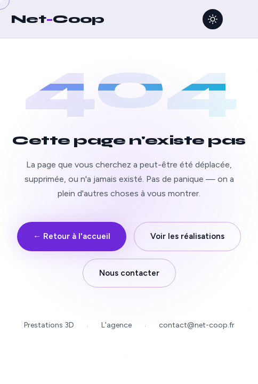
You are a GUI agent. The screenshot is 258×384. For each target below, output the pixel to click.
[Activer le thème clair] (213, 19)
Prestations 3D (49, 325)
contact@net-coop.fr (197, 325)
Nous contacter (129, 273)
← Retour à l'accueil (71, 236)
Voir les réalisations (187, 236)
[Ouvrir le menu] (239, 19)
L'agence (116, 325)
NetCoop (57, 19)
